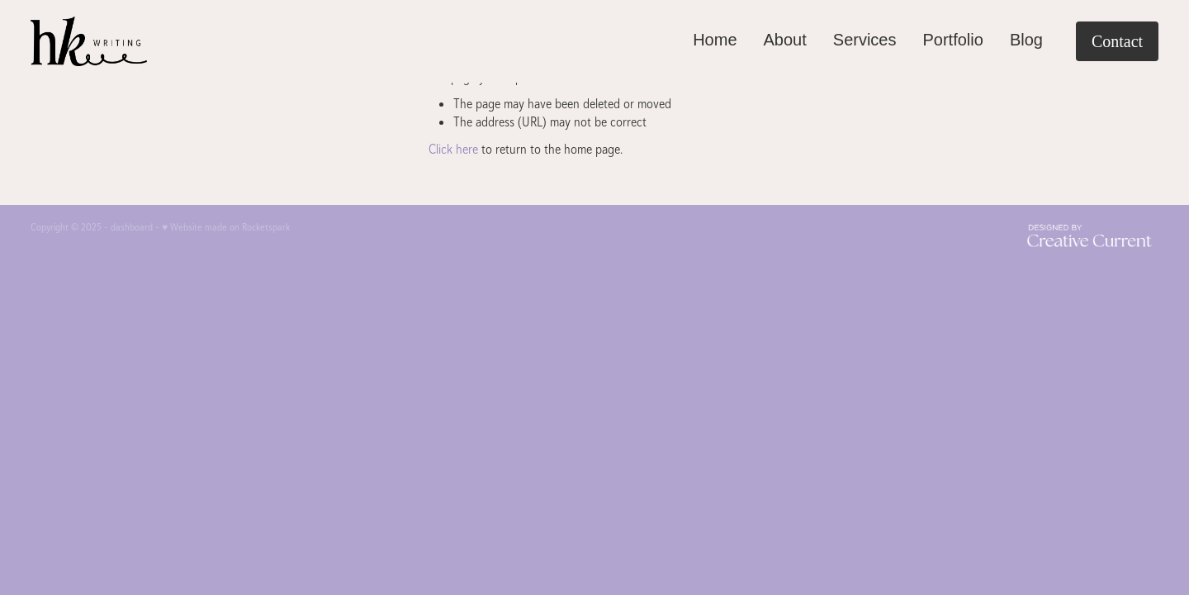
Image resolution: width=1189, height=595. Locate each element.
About (785, 40)
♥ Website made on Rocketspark (226, 227)
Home (715, 40)
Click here (453, 149)
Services (865, 40)
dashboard (132, 227)
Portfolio (953, 40)
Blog (1026, 40)
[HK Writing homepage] (143, 41)
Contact (1117, 41)
